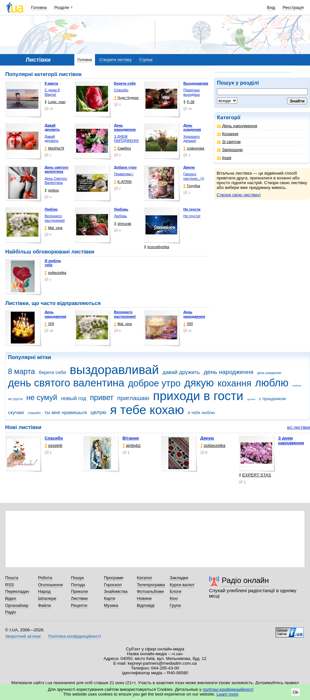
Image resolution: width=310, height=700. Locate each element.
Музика (111, 605)
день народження (228, 372)
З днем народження (291, 440)
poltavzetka (55, 273)
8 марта (21, 371)
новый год (73, 398)
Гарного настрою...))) (193, 176)
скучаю (16, 412)
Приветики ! (123, 174)
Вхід (271, 7)
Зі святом (229, 141)
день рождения (269, 373)
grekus (51, 190)
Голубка (191, 186)
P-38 (188, 102)
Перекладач (17, 591)
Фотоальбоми (150, 591)
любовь (296, 385)
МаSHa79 (54, 148)
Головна (39, 7)
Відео (10, 598)
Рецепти (79, 605)
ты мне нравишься (65, 412)
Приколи (79, 591)
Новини (144, 598)
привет (101, 397)
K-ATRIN (122, 182)
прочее (251, 399)
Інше (224, 157)
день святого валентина (66, 383)
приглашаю (133, 398)
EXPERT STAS (255, 475)
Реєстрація (293, 7)
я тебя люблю (201, 412)
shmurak (122, 224)
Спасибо (121, 90)
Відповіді (146, 605)
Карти (109, 598)
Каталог (144, 577)
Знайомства (116, 591)
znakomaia (193, 148)
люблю (271, 383)
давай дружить (181, 372)
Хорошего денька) (191, 139)
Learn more (228, 694)
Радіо (10, 612)
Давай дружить (51, 139)
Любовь (120, 216)
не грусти (15, 399)
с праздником (272, 398)
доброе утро (154, 383)
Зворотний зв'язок (23, 636)
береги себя (52, 372)
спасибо (34, 413)
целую (98, 412)
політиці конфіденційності (228, 689)
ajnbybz (132, 445)
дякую (199, 383)
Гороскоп (113, 584)
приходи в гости (198, 396)
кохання (234, 383)
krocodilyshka (156, 247)
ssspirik (54, 445)
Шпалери (47, 598)
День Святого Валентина (55, 181)
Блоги (175, 591)
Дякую (207, 438)
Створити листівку (115, 60)
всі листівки (298, 427)
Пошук (77, 577)
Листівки (79, 598)
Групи (175, 605)
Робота (45, 577)
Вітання (131, 438)
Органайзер (16, 605)
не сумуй (41, 397)
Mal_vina (53, 228)
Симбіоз (122, 148)
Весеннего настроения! (54, 218)
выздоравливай (114, 370)
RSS (9, 584)
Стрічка (145, 60)
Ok (295, 692)
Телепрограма (151, 584)
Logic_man (54, 102)
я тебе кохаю (147, 410)
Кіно (174, 598)
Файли (44, 605)
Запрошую (230, 149)
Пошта (11, 577)
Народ (44, 591)
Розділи (61, 7)
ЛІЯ (49, 324)
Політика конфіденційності (74, 636)
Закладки (179, 577)
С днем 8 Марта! (52, 92)
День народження (237, 125)
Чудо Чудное (126, 98)
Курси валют (182, 584)
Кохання (227, 133)
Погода (78, 584)
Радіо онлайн (245, 580)
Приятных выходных (191, 92)
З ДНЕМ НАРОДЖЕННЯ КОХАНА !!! (127, 141)
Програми (113, 577)
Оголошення (50, 584)
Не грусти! (191, 216)
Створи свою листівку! (239, 194)
